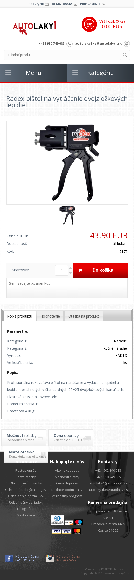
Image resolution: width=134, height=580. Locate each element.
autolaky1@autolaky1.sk (108, 483)
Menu (33, 73)
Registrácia (62, 4)
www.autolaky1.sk (117, 573)
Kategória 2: (17, 348)
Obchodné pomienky (25, 483)
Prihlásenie (90, 4)
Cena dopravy (67, 483)
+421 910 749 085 (51, 43)
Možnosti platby (67, 476)
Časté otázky (26, 476)
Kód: (10, 251)
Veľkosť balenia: (20, 362)
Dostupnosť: (16, 243)
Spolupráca (26, 515)
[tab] (19, 316)
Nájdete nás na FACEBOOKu (27, 558)
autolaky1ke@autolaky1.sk (98, 43)
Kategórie (100, 73)
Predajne (36, 4)
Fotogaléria (26, 508)
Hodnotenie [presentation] (50, 316)
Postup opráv (25, 470)
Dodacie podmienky (66, 489)
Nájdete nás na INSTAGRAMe (68, 558)
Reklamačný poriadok (26, 502)
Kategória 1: (17, 341)
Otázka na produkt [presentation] (83, 316)
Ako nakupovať (67, 470)
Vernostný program (67, 496)
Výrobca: (14, 355)
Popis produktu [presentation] (19, 316)
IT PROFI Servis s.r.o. (115, 569)
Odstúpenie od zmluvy (25, 496)
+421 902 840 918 (108, 470)
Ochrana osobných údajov (25, 489)
